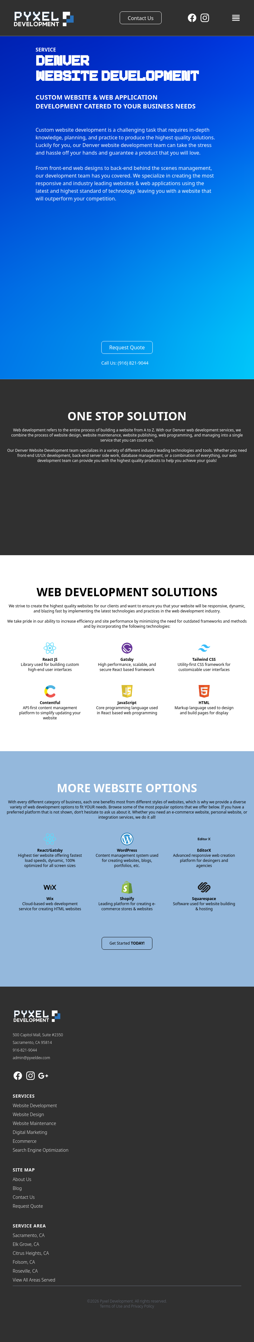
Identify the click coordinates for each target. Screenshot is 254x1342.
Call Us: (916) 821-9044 (125, 363)
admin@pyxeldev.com (31, 1057)
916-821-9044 (25, 1050)
